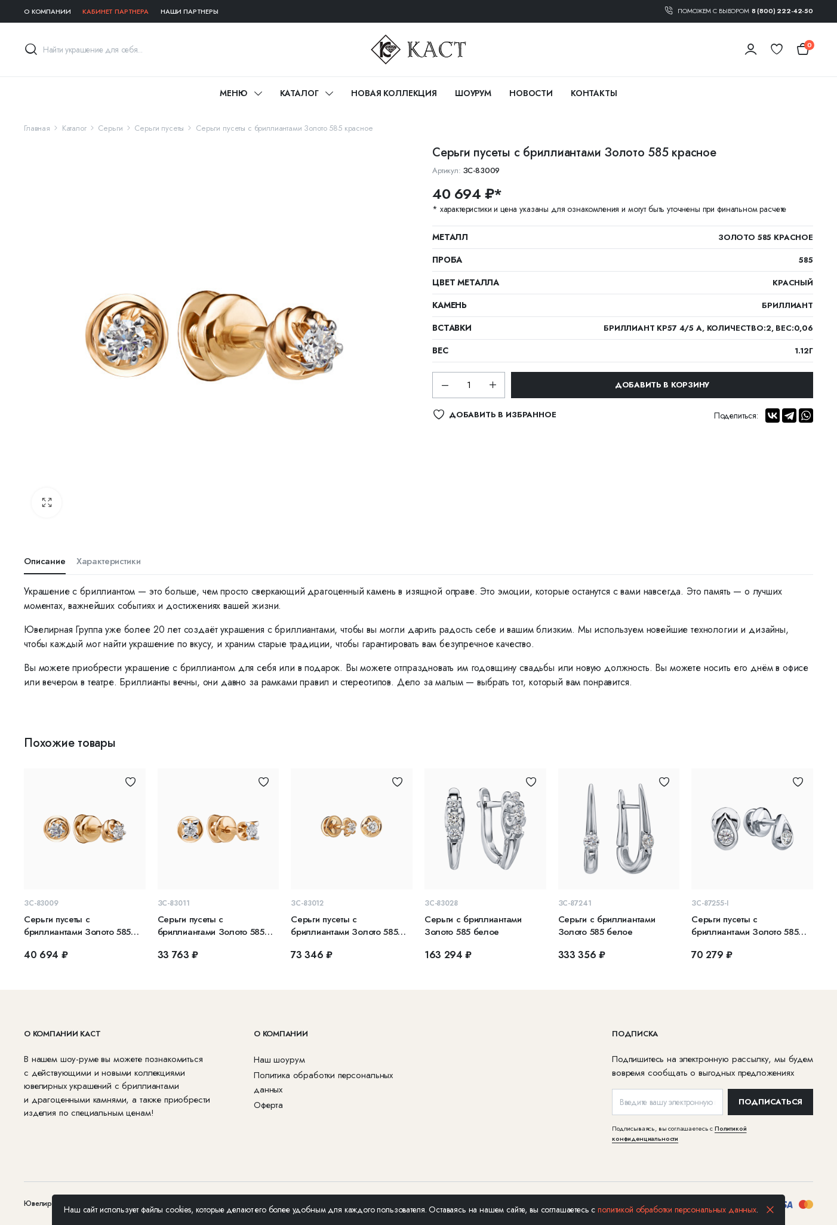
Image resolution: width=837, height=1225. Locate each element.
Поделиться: (736, 415)
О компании (47, 11)
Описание (45, 561)
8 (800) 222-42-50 (782, 11)
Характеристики (108, 561)
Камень (449, 305)
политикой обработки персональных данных (677, 1209)
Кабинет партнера (115, 11)
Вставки (452, 328)
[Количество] (469, 385)
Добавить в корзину (662, 384)
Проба (447, 260)
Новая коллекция (394, 93)
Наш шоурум (279, 1059)
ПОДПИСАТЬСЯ (770, 1101)
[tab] (45, 564)
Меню (233, 93)
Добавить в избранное (130, 781)
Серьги (110, 128)
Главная (37, 128)
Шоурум (473, 93)
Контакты (594, 93)
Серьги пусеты (159, 128)
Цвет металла (465, 282)
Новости (531, 93)
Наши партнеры (190, 11)
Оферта (268, 1105)
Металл (450, 237)
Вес (440, 350)
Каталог (299, 93)
